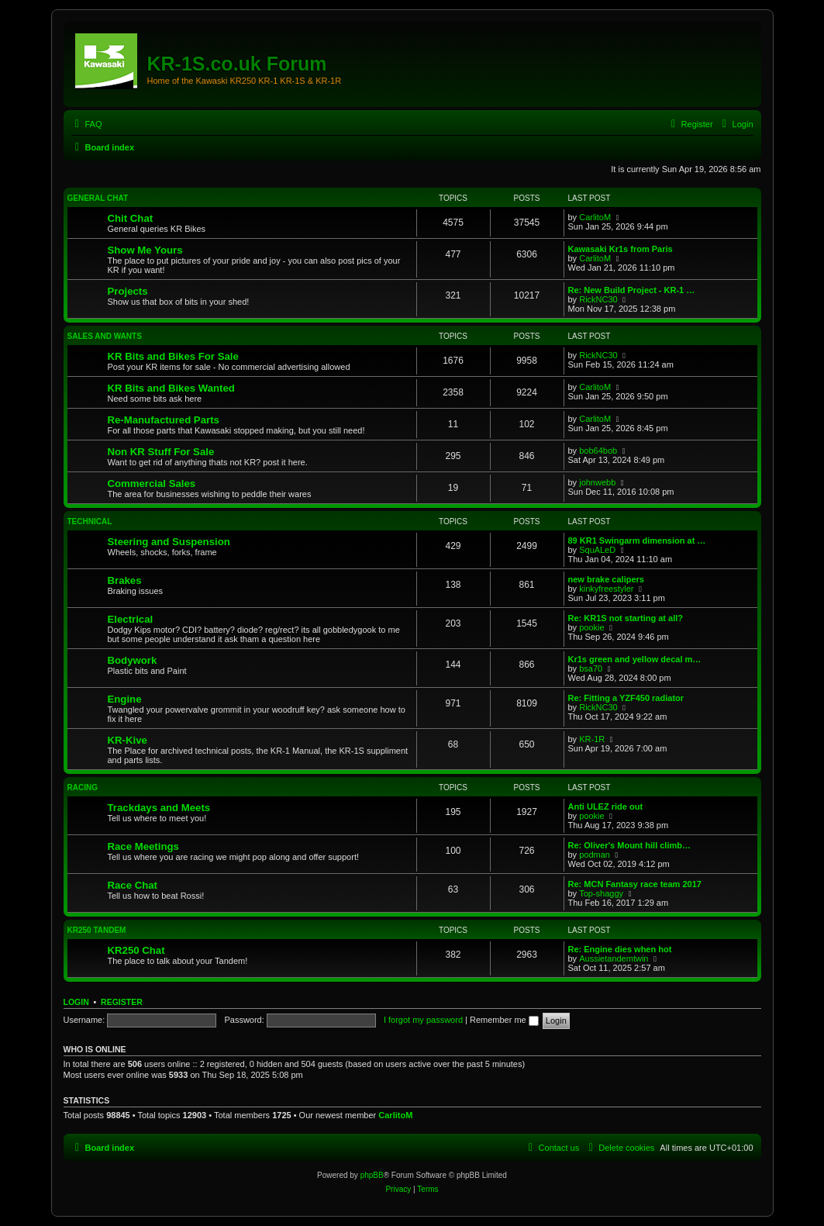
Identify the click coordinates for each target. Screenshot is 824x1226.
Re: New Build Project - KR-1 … (631, 290)
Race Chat (133, 885)
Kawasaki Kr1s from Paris (620, 249)
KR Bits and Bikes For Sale (173, 356)
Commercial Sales (152, 483)
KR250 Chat (136, 950)
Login (76, 1002)
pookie (591, 627)
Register (122, 1002)
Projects (128, 291)
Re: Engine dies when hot (620, 949)
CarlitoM (595, 217)
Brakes (125, 580)
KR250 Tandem (96, 930)
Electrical (130, 619)
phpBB (372, 1175)
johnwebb (597, 482)
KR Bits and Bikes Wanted (171, 388)
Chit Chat (130, 218)
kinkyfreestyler (606, 588)
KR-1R (592, 739)
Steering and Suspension (169, 541)
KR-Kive (127, 740)
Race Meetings (143, 846)
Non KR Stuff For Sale (161, 452)
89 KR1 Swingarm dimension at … (637, 540)
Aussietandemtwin (613, 958)
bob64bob (598, 450)
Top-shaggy (601, 893)
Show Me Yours (145, 250)
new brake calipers (606, 579)
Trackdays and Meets (159, 807)
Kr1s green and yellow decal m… (635, 659)
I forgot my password (423, 1019)
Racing (82, 787)
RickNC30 (598, 299)
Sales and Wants (104, 336)
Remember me (504, 1019)
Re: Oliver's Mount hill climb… (629, 845)
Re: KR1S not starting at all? (626, 618)
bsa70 (590, 668)
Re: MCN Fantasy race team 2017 (635, 884)
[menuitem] (86, 124)
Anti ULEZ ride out (605, 806)
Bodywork (132, 660)
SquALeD (597, 549)
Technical (89, 521)
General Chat (98, 198)
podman (594, 854)
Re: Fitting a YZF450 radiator (626, 698)
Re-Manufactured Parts (163, 420)
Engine (125, 699)
